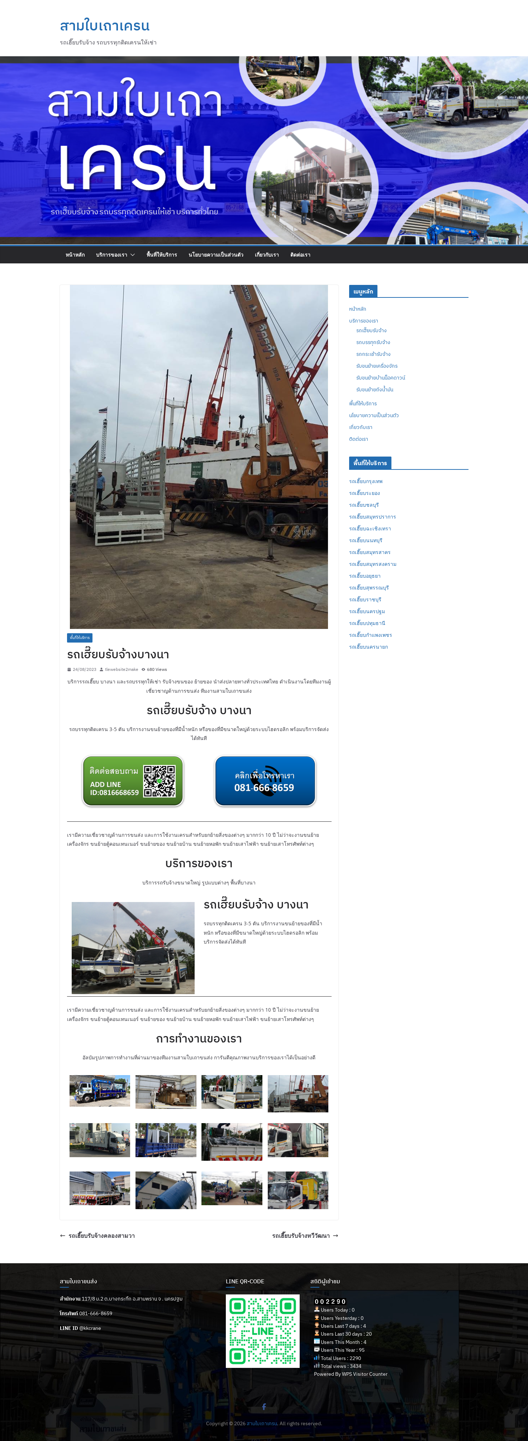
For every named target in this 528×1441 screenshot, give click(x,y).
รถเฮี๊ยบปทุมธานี (367, 623)
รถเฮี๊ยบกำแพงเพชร (370, 634)
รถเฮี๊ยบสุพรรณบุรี (369, 587)
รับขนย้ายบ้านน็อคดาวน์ (380, 377)
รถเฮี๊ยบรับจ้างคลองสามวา (97, 1236)
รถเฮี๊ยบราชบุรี (365, 599)
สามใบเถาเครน (105, 25)
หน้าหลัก (75, 254)
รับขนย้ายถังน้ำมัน (374, 389)
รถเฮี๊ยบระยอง (364, 493)
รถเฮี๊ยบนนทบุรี (365, 540)
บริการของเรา (111, 254)
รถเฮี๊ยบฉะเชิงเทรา (370, 528)
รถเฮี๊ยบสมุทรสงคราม (372, 563)
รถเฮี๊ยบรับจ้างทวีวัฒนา (305, 1236)
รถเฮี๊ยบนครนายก (368, 646)
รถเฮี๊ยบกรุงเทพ (365, 481)
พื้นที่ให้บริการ (162, 254)
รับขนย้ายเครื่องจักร (377, 366)
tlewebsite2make (121, 669)
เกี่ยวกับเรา (267, 254)
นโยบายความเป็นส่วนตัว (216, 254)
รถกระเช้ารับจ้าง (373, 354)
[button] (131, 255)
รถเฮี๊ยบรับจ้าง (371, 330)
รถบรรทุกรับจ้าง (373, 342)
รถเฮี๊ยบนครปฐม (367, 611)
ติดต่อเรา (300, 254)
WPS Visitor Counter (364, 1374)
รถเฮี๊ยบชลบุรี (364, 504)
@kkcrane (90, 1328)
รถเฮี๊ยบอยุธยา (365, 575)
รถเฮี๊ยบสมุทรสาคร (370, 552)
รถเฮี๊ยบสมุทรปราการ (372, 516)
